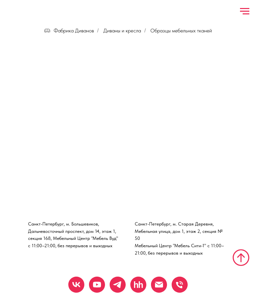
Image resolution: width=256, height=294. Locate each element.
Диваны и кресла (122, 30)
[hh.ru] (138, 285)
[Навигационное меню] (244, 11)
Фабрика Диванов (69, 30)
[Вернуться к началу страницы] (241, 257)
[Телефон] (180, 285)
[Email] (159, 285)
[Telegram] (118, 285)
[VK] (76, 285)
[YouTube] (97, 285)
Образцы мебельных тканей (181, 30)
